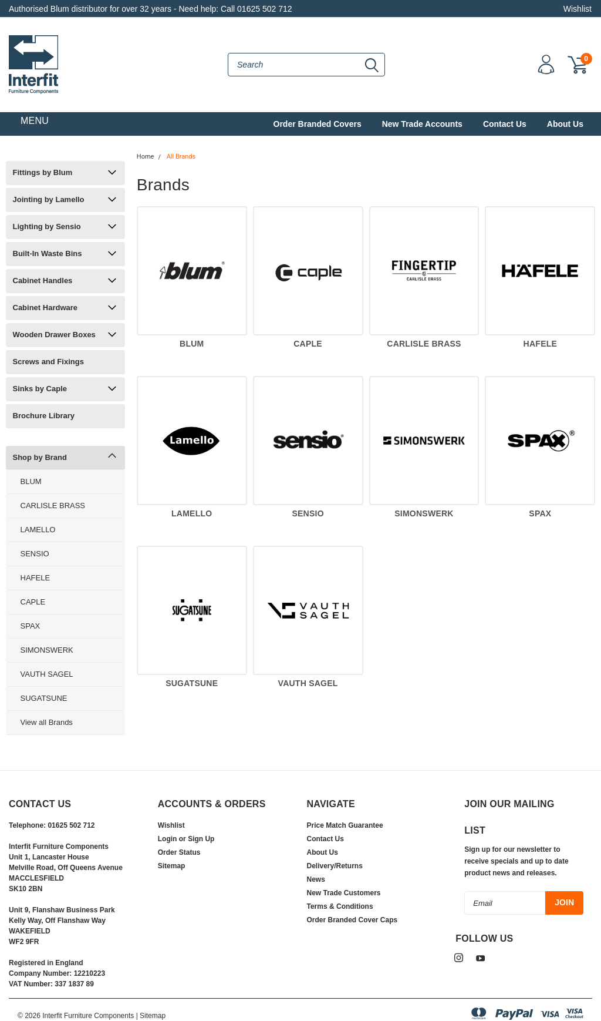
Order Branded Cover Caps (352, 920)
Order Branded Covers (318, 124)
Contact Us (504, 124)
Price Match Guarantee (345, 825)
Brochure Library (44, 415)
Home (145, 156)
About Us (565, 124)
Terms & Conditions (340, 906)
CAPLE (33, 601)
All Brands (181, 156)
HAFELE (35, 577)
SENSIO (35, 553)
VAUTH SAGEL (47, 674)
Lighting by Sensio (47, 226)
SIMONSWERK (47, 650)
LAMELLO (38, 529)
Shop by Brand (40, 457)
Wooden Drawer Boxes (54, 334)
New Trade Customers (344, 893)
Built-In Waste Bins (47, 253)
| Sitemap (151, 1016)
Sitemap (171, 866)
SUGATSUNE (44, 698)
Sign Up (201, 839)
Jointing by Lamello (49, 199)
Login (167, 839)
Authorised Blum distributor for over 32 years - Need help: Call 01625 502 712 (150, 9)
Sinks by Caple (40, 388)
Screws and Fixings (48, 361)
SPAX (30, 626)
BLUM (31, 481)
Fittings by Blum (43, 172)
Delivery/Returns (335, 866)
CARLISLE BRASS (53, 505)
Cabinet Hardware (45, 307)
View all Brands (47, 722)
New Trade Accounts (422, 124)
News (316, 879)
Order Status (179, 852)
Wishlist (577, 9)
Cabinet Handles (43, 280)
